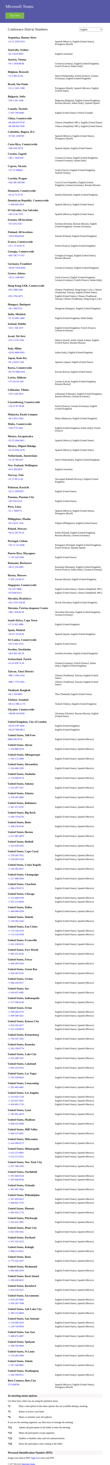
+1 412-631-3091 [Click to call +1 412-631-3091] (16, 1222)
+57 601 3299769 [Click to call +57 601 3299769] (16, 136)
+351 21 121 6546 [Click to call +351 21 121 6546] (16, 545)
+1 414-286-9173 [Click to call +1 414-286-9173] (16, 1143)
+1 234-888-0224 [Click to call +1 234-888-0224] (16, 749)
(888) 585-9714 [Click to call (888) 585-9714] (15, 739)
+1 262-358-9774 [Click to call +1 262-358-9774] (16, 1048)
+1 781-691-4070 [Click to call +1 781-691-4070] (16, 1114)
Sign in (34, 1458)
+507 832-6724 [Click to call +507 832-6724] (15, 501)
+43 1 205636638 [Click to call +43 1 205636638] (16, 63)
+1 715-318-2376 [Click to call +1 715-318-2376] (16, 931)
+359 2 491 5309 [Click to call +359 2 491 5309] (15, 100)
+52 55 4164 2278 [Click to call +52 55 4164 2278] (16, 450)
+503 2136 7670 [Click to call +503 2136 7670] (15, 214)
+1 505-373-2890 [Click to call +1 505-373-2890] (16, 758)
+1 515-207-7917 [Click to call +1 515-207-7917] (16, 787)
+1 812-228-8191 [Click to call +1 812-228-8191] (16, 944)
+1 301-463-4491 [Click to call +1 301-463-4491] (16, 1087)
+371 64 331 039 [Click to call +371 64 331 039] (15, 381)
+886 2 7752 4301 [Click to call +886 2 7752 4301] (16, 682)
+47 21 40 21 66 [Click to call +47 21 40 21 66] (15, 479)
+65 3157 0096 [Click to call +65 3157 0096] (15, 589)
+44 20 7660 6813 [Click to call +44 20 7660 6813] (16, 729)
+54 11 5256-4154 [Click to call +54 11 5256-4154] (16, 41)
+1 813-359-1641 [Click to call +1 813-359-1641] (16, 1232)
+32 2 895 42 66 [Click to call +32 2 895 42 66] (15, 76)
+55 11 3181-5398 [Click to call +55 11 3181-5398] (16, 88)
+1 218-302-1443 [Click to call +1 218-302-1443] (16, 921)
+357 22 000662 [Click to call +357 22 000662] (15, 170)
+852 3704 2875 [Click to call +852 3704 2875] (15, 296)
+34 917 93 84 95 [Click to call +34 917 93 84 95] (16, 634)
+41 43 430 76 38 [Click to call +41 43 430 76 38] (16, 663)
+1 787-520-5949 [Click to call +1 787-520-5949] (16, 557)
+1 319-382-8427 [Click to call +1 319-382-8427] (16, 869)
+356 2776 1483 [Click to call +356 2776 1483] (15, 428)
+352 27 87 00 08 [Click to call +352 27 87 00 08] (16, 406)
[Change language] (90, 29)
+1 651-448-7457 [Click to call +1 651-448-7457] (16, 1058)
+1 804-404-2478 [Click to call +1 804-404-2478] (16, 1270)
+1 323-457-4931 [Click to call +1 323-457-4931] (16, 1100)
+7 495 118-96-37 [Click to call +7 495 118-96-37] (16, 579)
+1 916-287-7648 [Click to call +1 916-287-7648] (16, 1303)
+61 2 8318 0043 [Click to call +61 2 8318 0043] (15, 54)
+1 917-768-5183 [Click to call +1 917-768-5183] (16, 1166)
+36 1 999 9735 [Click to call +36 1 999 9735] (15, 308)
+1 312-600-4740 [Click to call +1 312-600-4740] (16, 898)
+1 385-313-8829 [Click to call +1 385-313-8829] (16, 1313)
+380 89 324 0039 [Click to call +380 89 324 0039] (16, 713)
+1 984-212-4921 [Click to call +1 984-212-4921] (16, 1251)
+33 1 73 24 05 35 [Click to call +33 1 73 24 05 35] (16, 246)
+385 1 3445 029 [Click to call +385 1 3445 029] (15, 158)
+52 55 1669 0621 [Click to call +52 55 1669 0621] (16, 440)
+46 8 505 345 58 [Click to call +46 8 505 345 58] (16, 653)
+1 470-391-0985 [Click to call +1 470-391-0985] (16, 797)
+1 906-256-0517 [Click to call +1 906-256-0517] (16, 983)
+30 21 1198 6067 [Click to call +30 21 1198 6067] (16, 277)
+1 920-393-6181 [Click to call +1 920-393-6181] (16, 973)
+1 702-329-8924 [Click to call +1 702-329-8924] (16, 1077)
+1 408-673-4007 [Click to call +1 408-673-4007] (16, 1336)
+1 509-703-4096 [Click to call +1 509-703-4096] (16, 1346)
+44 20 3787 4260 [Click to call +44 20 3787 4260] (16, 726)
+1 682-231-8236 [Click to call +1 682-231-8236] (16, 954)
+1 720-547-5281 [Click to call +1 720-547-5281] (16, 1038)
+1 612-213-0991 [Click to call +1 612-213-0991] (16, 1152)
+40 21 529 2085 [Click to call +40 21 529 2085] (15, 567)
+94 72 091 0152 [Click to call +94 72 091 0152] (15, 644)
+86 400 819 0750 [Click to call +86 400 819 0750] (16, 122)
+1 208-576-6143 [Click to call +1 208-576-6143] (16, 826)
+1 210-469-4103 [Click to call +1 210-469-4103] (16, 1322)
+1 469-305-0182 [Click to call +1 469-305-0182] (16, 963)
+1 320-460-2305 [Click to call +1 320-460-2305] (16, 768)
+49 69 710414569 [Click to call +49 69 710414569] (16, 268)
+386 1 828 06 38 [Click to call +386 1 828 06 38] (16, 612)
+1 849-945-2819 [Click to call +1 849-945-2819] (16, 204)
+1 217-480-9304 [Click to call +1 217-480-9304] (16, 878)
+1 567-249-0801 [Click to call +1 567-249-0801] (16, 1365)
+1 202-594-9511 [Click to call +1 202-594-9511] (16, 1375)
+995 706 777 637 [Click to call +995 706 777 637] (16, 255)
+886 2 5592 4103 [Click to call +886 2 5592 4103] (16, 675)
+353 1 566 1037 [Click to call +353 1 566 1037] (15, 328)
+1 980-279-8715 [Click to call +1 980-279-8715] (16, 888)
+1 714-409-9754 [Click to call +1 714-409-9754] (16, 778)
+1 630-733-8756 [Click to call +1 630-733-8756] (16, 817)
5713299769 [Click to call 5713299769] (13, 1384)
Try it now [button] (15, 15)
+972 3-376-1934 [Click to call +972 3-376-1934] (16, 340)
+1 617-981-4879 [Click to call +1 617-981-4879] (16, 836)
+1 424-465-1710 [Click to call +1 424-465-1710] (16, 1104)
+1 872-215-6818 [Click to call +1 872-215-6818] (16, 901)
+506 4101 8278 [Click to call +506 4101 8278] (15, 148)
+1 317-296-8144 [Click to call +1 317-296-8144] (16, 1002)
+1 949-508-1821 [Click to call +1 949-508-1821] (16, 1015)
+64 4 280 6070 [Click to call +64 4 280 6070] (15, 469)
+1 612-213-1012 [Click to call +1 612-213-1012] (16, 1156)
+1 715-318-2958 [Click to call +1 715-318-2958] (16, 934)
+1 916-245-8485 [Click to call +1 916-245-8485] (16, 1299)
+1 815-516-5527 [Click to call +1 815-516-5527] (16, 1290)
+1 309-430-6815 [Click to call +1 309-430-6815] (16, 1280)
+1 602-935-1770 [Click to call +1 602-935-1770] (16, 1212)
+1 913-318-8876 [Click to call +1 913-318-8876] (16, 1029)
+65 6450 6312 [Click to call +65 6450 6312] (15, 593)
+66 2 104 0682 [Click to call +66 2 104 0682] (15, 694)
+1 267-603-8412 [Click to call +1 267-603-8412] (16, 1199)
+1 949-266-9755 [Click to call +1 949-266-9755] (16, 1012)
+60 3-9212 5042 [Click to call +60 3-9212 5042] (15, 418)
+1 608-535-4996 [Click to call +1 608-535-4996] (16, 1123)
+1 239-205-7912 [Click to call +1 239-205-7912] (16, 855)
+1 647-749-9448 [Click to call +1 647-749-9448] (16, 113)
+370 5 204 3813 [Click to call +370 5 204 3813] (15, 394)
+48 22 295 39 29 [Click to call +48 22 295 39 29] (16, 532)
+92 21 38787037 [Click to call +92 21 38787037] (16, 491)
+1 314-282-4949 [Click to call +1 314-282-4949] (16, 1355)
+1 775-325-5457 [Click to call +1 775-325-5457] (16, 1261)
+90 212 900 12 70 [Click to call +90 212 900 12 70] (16, 704)
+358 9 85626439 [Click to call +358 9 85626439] (16, 236)
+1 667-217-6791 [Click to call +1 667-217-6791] (16, 807)
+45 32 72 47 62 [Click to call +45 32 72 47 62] (15, 195)
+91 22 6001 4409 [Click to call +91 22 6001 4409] (16, 318)
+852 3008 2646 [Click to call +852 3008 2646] (15, 289)
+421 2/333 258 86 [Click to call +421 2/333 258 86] (16, 602)
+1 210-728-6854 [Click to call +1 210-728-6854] (16, 1326)
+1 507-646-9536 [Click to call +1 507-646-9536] (16, 1179)
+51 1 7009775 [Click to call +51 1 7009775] (15, 511)
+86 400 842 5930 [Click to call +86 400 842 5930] (16, 126)
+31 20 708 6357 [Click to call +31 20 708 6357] (15, 460)
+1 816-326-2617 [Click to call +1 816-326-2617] (16, 1025)
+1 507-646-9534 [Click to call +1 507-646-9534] (16, 1176)
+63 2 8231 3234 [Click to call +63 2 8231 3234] (15, 523)
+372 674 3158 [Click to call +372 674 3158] (15, 224)
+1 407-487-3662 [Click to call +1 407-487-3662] (16, 1189)
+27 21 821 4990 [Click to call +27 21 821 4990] (15, 624)
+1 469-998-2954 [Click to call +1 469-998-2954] (16, 911)
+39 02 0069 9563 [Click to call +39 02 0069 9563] (16, 352)
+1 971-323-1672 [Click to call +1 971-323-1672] (16, 1241)
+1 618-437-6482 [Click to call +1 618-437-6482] (16, 992)
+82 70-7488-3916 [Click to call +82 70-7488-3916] (16, 372)
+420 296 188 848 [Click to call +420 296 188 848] (16, 182)
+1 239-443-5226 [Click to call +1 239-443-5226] (16, 859)
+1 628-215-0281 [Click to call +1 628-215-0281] (16, 1133)
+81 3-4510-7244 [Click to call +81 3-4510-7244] (16, 362)
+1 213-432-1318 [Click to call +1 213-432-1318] (16, 1097)
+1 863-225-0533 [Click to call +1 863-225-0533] (16, 1068)
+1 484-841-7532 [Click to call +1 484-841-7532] (16, 1203)
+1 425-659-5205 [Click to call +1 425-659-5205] (16, 846)
